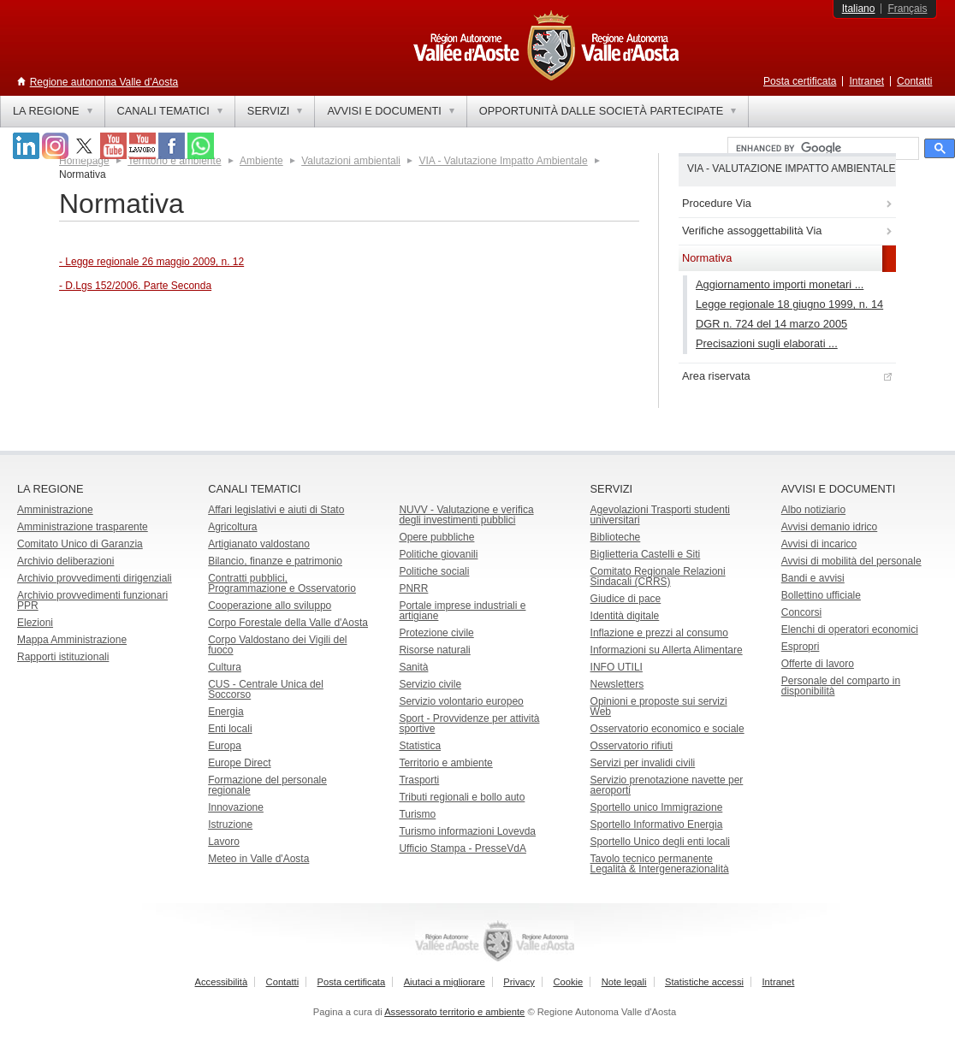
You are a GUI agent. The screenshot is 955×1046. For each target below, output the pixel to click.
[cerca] (821, 149)
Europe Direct (239, 763)
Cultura (224, 667)
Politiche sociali (434, 571)
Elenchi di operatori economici (849, 629)
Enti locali (230, 729)
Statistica (420, 746)
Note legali (624, 982)
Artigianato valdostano (259, 544)
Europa (224, 746)
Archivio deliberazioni (65, 561)
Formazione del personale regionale (267, 785)
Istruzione (230, 824)
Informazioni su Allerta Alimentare (666, 650)
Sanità (413, 667)
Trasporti (419, 780)
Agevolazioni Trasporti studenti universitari (660, 515)
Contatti (914, 81)
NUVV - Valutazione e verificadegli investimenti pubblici (466, 515)
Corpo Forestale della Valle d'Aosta (288, 623)
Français (907, 9)
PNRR (413, 588)
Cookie (568, 982)
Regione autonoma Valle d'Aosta (104, 82)
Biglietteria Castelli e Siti (645, 554)
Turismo (417, 814)
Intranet (866, 81)
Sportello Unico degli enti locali (660, 842)
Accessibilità (221, 982)
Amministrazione (55, 510)
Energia (225, 712)
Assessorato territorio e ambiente (454, 1012)
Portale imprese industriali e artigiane (462, 611)
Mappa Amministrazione (72, 640)
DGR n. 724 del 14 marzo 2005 (771, 323)
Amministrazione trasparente (82, 527)
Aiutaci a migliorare (444, 982)
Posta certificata (799, 81)
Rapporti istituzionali (63, 657)
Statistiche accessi (704, 982)
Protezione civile (436, 633)
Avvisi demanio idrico (829, 527)
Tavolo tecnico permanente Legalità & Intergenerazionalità (659, 864)
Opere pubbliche (436, 537)
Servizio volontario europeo (461, 701)
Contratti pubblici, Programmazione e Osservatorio (282, 583)
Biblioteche (615, 537)
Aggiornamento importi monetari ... (779, 284)
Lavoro (224, 842)
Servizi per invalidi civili (643, 763)
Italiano (858, 9)
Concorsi (801, 612)
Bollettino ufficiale (821, 595)
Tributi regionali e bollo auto (462, 797)
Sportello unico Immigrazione (656, 807)
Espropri (800, 647)
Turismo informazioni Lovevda (467, 831)
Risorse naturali (434, 650)
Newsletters (617, 684)
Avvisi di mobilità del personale (851, 561)
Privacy (519, 982)
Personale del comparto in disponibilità (840, 686)
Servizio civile (430, 684)
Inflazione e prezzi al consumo (659, 633)
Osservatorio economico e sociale (667, 729)
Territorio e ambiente (445, 763)
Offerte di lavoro (817, 664)
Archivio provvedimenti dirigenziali (94, 578)
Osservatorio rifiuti (631, 746)
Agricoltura (232, 527)
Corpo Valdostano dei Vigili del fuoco (277, 645)
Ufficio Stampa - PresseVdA (462, 848)
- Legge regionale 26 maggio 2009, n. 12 (151, 262)
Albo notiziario (813, 510)
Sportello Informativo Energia (656, 824)
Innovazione (236, 807)
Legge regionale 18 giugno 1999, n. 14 (789, 304)
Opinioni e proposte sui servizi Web (658, 706)
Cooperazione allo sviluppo (269, 606)
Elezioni (35, 623)
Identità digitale (625, 616)
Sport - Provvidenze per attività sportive (469, 723)
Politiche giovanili (438, 554)
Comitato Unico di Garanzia (80, 544)
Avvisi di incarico (819, 544)
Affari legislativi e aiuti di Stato (276, 510)
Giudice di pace (625, 599)
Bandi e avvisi (813, 578)
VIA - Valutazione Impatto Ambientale (502, 161)
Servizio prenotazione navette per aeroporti (667, 785)
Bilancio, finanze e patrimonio (275, 561)
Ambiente (261, 161)
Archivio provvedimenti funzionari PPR (92, 600)
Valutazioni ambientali (350, 161)
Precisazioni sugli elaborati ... (767, 343)
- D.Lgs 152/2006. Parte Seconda (135, 286)
